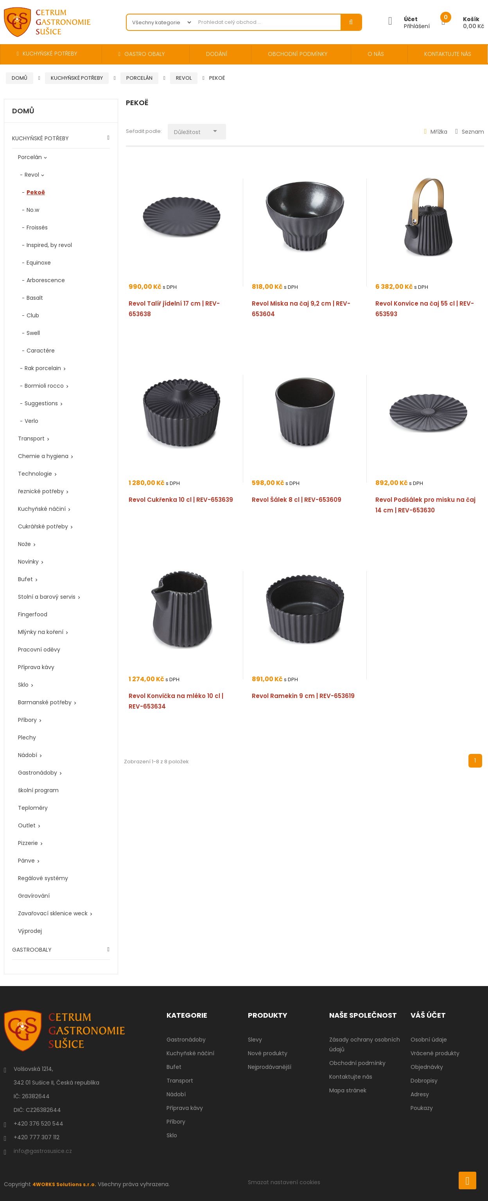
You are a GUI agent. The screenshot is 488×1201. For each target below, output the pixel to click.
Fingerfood (32, 614)
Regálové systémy (43, 878)
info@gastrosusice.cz (43, 1151)
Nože (24, 544)
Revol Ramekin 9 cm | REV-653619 (303, 696)
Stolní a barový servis (46, 597)
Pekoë (36, 192)
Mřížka (436, 132)
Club (33, 315)
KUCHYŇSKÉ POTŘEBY (40, 138)
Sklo (23, 685)
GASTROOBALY (32, 950)
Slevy (255, 1039)
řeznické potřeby (41, 491)
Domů (23, 111)
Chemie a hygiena (43, 456)
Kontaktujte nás (350, 1077)
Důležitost (207, 130)
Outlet (27, 825)
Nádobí (27, 755)
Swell (33, 333)
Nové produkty (267, 1053)
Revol (32, 175)
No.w (33, 210)
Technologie (35, 474)
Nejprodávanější (269, 1067)
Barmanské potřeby (45, 702)
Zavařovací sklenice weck (53, 913)
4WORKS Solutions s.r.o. (67, 1184)
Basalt (35, 298)
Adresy (420, 1094)
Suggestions (41, 403)
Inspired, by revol (49, 245)
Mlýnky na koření (40, 632)
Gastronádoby (37, 773)
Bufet (25, 579)
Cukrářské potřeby (43, 526)
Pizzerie (28, 843)
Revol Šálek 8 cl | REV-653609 (296, 500)
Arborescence (46, 280)
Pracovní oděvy (39, 649)
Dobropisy (424, 1081)
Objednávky (427, 1067)
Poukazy (422, 1108)
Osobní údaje (429, 1039)
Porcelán (30, 157)
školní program (38, 790)
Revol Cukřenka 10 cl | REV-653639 (181, 500)
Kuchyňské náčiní (42, 509)
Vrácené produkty (435, 1053)
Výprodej (30, 931)
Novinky (28, 562)
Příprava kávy (36, 667)
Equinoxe (39, 263)
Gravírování (34, 896)
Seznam (469, 132)
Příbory (27, 720)
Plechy (27, 737)
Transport (31, 438)
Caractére (41, 350)
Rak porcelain (43, 368)
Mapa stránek (347, 1090)
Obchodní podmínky (357, 1063)
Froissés (37, 227)
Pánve (26, 861)
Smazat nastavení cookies (284, 1182)
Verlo (31, 421)
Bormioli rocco (44, 386)
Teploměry (33, 808)
